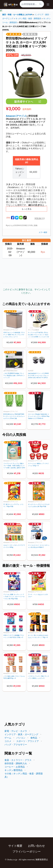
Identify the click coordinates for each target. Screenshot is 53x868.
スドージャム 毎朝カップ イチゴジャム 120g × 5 (38, 464)
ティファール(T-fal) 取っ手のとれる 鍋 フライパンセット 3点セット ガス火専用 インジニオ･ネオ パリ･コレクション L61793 (38, 335)
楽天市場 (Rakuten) (10, 371)
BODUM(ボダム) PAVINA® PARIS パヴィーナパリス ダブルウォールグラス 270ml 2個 (14, 416)
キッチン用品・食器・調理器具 (28, 18)
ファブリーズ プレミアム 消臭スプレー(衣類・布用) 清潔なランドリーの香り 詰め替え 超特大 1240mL (14, 466)
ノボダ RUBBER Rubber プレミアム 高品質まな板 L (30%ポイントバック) (14, 375)
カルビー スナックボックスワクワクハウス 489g (14, 546)
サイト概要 (15, 845)
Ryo (43, 252)
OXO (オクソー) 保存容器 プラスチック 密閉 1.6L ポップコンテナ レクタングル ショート (14, 335)
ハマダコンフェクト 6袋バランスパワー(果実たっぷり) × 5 (38, 677)
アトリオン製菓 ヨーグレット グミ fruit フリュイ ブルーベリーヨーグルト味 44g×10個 (13, 596)
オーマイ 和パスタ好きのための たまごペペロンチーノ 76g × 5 (38, 636)
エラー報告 (43, 232)
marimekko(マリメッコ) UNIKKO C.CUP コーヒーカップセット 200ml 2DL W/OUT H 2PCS (38, 375)
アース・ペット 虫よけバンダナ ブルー (38, 595)
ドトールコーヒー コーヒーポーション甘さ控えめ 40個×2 (38, 546)
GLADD (30, 371)
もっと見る (26, 209)
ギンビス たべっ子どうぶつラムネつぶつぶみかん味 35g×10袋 (38, 505)
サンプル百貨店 (33, 330)
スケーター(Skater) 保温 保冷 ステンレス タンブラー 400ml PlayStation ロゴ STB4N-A (38, 416)
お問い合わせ (36, 845)
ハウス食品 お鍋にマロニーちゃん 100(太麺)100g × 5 (14, 677)
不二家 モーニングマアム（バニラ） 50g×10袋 (13, 505)
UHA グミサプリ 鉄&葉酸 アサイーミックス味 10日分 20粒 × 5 (13, 636)
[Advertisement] (26, 271)
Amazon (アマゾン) (10, 330)
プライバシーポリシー (27, 851)
